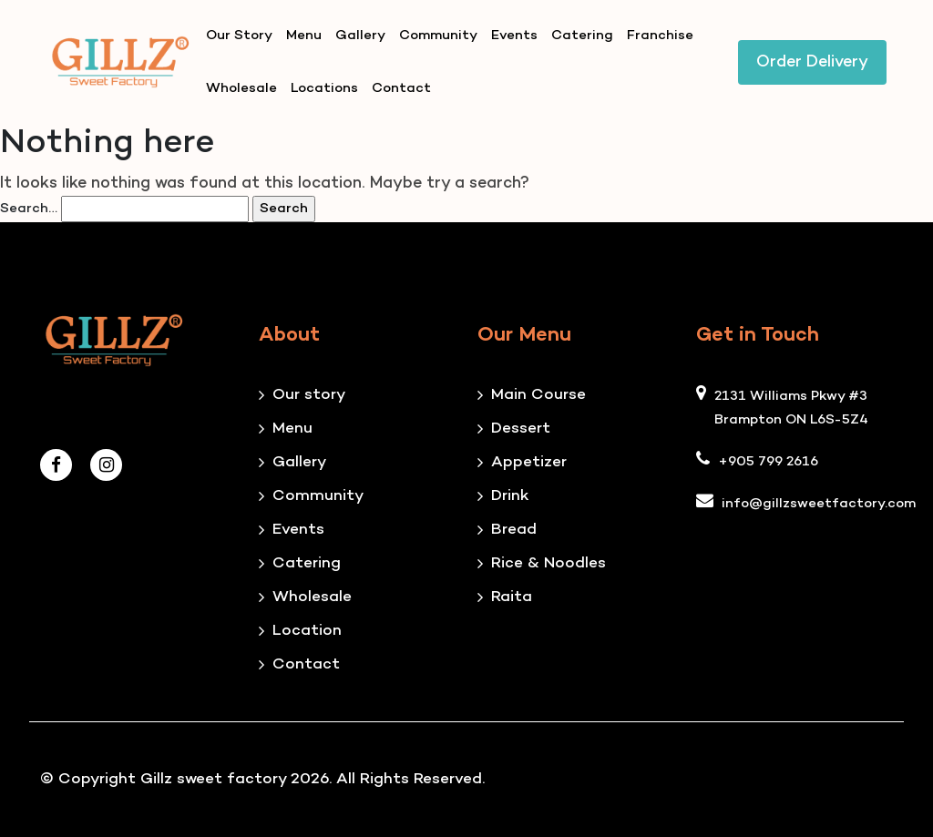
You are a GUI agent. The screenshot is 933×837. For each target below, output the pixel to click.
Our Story (239, 35)
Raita (511, 597)
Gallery (360, 35)
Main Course (538, 395)
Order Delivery (812, 62)
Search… (28, 208)
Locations (324, 88)
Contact (401, 88)
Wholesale (241, 88)
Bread (514, 530)
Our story (308, 395)
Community (438, 35)
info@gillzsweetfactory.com (819, 503)
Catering (582, 35)
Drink (509, 496)
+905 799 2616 (768, 461)
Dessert (520, 429)
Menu (304, 35)
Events (514, 35)
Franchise (660, 35)
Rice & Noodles (548, 564)
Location (307, 631)
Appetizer (529, 462)
